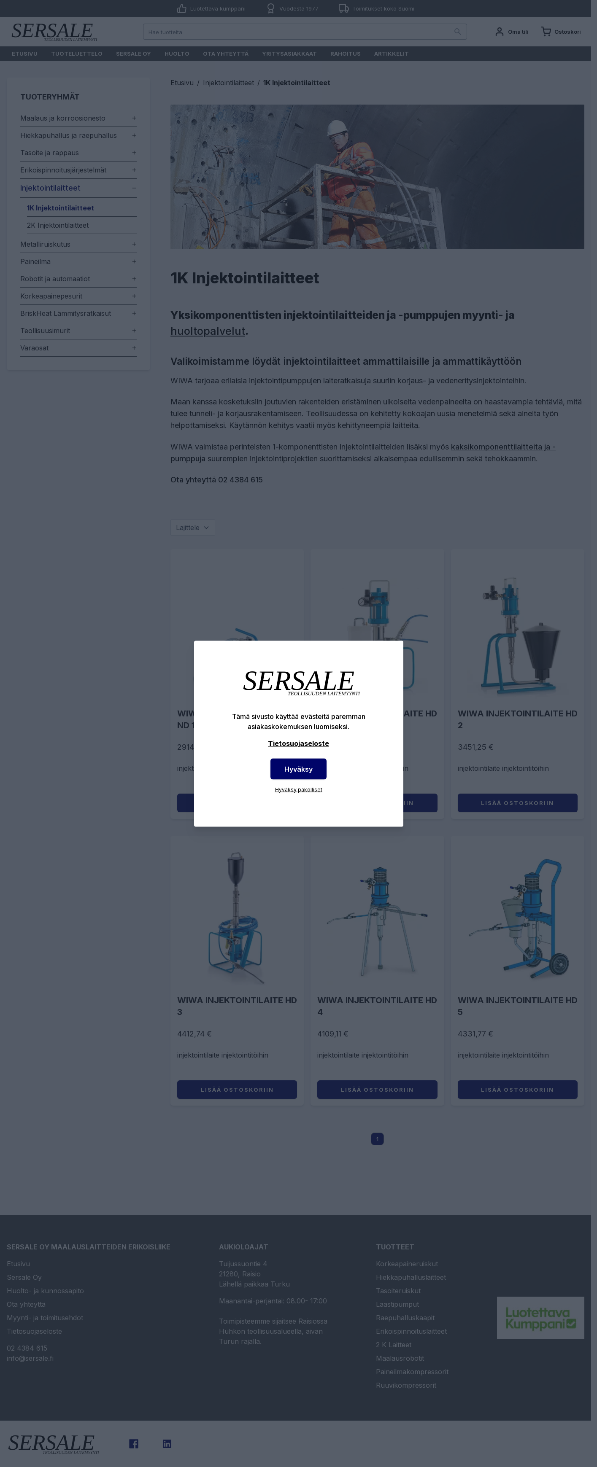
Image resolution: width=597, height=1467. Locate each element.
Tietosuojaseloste (298, 743)
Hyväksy (298, 768)
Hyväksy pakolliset (298, 789)
